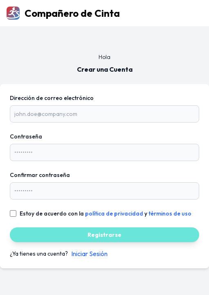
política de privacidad (114, 213)
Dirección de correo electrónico (52, 98)
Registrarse (104, 234)
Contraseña (26, 136)
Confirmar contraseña (40, 175)
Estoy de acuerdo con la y (105, 213)
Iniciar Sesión (89, 254)
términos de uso (169, 213)
